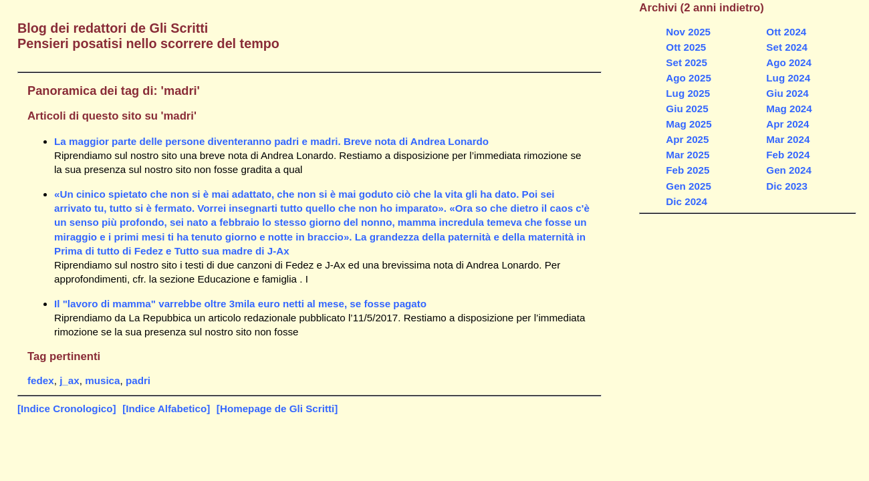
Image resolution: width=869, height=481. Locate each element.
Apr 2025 (687, 139)
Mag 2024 (789, 108)
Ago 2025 (688, 78)
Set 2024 (787, 47)
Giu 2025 (687, 108)
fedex (40, 380)
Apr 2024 (787, 124)
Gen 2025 (688, 186)
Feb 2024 (788, 154)
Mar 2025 (687, 154)
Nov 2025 (688, 31)
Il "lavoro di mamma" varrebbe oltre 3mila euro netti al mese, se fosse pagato (240, 303)
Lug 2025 (688, 93)
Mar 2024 (788, 139)
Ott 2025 (686, 47)
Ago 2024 (789, 62)
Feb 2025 (687, 170)
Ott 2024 (786, 31)
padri (138, 380)
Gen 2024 (789, 170)
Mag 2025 (688, 124)
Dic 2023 (787, 186)
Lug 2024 (788, 78)
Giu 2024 (787, 93)
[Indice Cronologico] (66, 408)
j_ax (69, 380)
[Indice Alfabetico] (166, 408)
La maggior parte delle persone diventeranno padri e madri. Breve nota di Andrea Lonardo (271, 141)
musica (102, 380)
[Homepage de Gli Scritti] (277, 408)
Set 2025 (686, 62)
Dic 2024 (686, 201)
